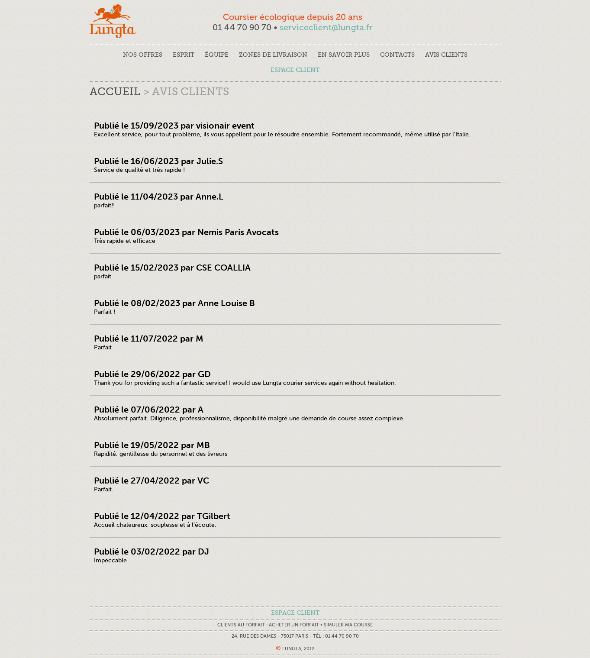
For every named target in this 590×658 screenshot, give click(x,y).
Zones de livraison (273, 54)
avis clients (446, 54)
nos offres (142, 54)
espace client (295, 70)
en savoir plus (344, 54)
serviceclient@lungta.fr (326, 27)
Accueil (115, 91)
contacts (397, 54)
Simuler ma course (348, 625)
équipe (217, 54)
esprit (183, 54)
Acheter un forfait (294, 625)
